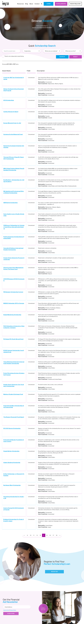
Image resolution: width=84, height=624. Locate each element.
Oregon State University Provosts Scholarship (13, 258)
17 (53, 535)
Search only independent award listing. (14, 56)
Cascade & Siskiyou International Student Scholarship (13, 248)
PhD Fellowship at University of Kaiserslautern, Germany (13, 326)
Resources (20, 3)
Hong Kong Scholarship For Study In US (13, 497)
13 (40, 535)
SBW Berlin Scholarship (10, 202)
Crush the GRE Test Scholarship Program (13, 78)
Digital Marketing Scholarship (12, 314)
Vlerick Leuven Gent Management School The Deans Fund (13, 268)
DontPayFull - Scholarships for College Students (13, 180)
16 (50, 535)
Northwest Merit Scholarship (12, 485)
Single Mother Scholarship (11, 451)
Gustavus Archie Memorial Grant (13, 134)
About (31, 3)
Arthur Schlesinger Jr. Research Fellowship (13, 474)
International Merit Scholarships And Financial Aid (13, 406)
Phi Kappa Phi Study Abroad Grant (13, 339)
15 (46, 535)
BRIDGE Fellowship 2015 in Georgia (13, 303)
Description (41, 71)
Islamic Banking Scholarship (11, 462)
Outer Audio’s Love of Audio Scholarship (13, 214)
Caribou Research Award (10, 111)
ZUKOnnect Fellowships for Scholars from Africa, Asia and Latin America (13, 227)
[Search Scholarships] (41, 3)
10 (30, 535)
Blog (26, 3)
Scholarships (61, 3)
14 (43, 535)
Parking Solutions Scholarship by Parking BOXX (13, 237)
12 (37, 535)
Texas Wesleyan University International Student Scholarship (13, 362)
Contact (37, 3)
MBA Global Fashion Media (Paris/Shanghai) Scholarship (13, 169)
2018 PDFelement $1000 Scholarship (13, 279)
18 (56, 535)
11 (33, 535)
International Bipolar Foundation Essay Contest (13, 440)
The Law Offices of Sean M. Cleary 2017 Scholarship (13, 158)
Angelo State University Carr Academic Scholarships (13, 385)
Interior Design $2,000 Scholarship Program (13, 508)
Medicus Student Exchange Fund (13, 394)
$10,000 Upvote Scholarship (11, 428)
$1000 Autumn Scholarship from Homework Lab (13, 351)
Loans (49, 3)
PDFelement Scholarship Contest (13, 292)
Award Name (6, 71)
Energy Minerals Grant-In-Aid (12, 123)
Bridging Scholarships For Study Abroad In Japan (13, 520)
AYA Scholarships (8, 100)
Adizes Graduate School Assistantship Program (13, 89)
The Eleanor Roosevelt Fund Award (13, 417)
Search (62, 56)
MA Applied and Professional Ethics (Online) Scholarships (13, 192)
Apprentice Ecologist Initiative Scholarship (13, 146)
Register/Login (75, 3)
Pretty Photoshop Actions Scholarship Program (13, 374)
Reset (75, 56)
